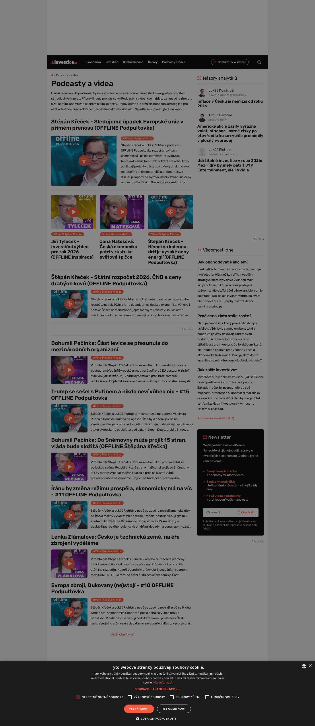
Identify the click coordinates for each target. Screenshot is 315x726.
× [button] (310, 666)
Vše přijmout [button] (139, 709)
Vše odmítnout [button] (174, 709)
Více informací (162, 682)
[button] (157, 689)
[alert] (157, 363)
